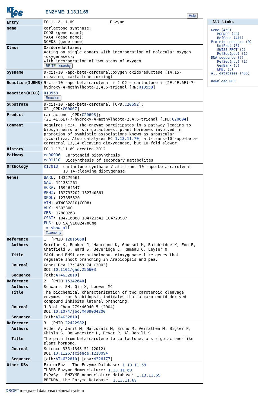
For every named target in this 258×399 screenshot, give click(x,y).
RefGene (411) (230, 38)
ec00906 (52, 155)
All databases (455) (230, 73)
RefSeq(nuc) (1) (232, 62)
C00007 (70, 109)
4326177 (102, 359)
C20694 (179, 119)
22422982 (74, 323)
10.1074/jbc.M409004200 (79, 312)
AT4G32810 (66, 275)
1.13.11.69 (134, 365)
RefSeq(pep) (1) (232, 54)
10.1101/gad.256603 (74, 270)
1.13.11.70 (127, 139)
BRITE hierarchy (58, 66)
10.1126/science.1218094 (80, 354)
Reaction (52, 98)
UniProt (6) (228, 46)
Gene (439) (221, 30)
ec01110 (52, 160)
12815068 (74, 239)
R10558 (146, 87)
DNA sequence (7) (227, 58)
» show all (57, 228)
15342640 (74, 281)
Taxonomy (53, 233)
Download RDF (223, 81)
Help (192, 16)
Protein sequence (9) (231, 42)
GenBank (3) (228, 65)
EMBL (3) (225, 69)
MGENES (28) (228, 34)
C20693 (89, 115)
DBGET (12, 391)
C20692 (131, 105)
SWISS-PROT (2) (231, 50)
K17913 (51, 167)
